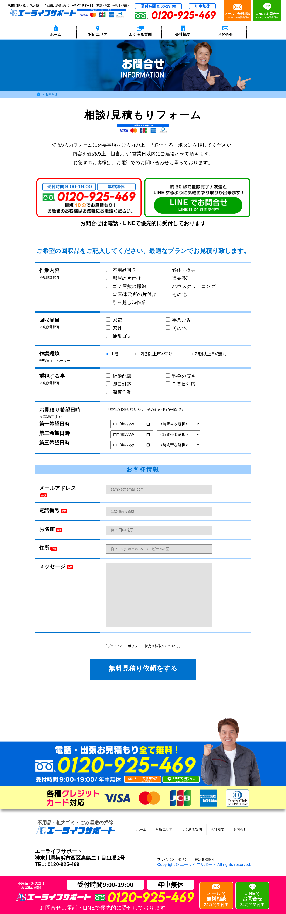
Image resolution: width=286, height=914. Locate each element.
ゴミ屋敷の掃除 (126, 286)
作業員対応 (180, 384)
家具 (114, 328)
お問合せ (240, 829)
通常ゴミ (119, 336)
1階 (112, 353)
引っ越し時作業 (126, 302)
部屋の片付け (123, 278)
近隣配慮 (118, 376)
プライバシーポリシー (174, 859)
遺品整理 (178, 278)
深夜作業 (118, 392)
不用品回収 (121, 270)
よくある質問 (191, 829)
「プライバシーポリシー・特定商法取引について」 (143, 646)
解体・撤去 (180, 270)
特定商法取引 (205, 859)
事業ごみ (178, 320)
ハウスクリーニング (191, 286)
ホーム (141, 829)
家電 (114, 320)
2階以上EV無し (208, 353)
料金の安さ (181, 376)
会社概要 (217, 829)
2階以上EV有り (154, 353)
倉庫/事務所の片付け (131, 294)
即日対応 (118, 384)
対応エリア (164, 829)
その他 (176, 294)
